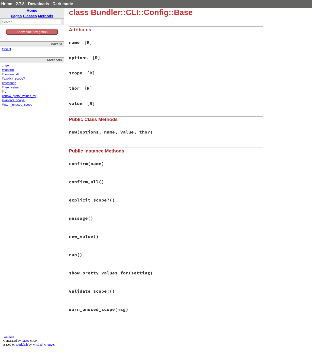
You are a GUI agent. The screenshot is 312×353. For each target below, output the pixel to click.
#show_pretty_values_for (19, 96)
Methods (45, 16)
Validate (8, 336)
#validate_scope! (13, 100)
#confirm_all (10, 74)
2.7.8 (20, 4)
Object (6, 49)
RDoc (25, 340)
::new (5, 65)
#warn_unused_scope (17, 104)
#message (9, 83)
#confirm (8, 70)
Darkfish (22, 344)
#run (5, 91)
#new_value (10, 87)
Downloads (38, 4)
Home (6, 4)
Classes (30, 16)
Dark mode (63, 4)
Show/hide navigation (32, 32)
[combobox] (31, 21)
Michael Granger (44, 344)
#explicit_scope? (13, 78)
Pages (16, 16)
